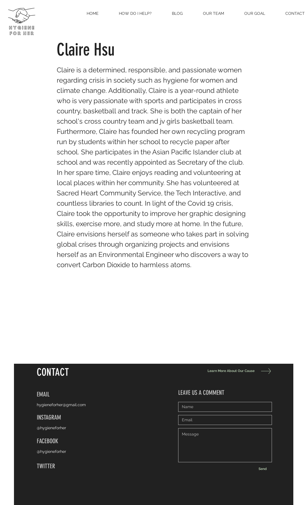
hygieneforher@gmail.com (61, 404)
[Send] (263, 469)
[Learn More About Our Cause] (230, 371)
